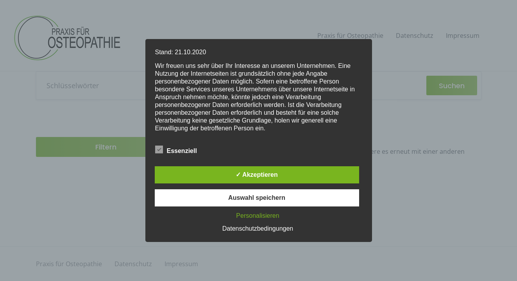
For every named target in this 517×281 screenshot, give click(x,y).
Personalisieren (257, 215)
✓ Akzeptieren (257, 174)
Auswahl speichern (256, 197)
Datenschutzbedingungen (257, 228)
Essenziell (176, 149)
